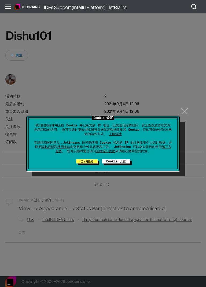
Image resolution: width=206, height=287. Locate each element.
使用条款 (63, 147)
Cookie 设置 (116, 161)
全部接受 (86, 161)
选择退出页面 (105, 151)
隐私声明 (47, 147)
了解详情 (115, 134)
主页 (27, 6)
